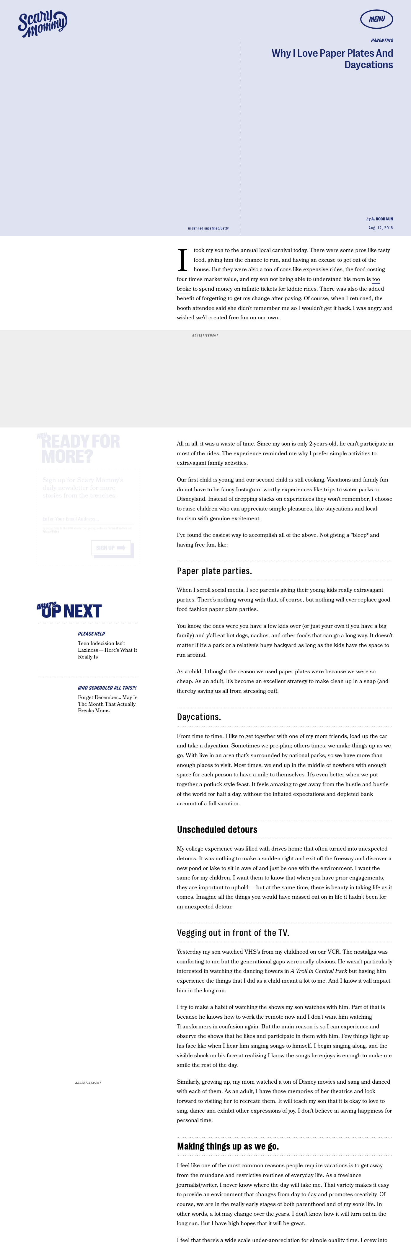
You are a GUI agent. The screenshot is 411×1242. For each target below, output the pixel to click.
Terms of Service (117, 533)
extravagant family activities (212, 463)
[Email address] (88, 523)
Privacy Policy (51, 537)
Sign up (105, 553)
